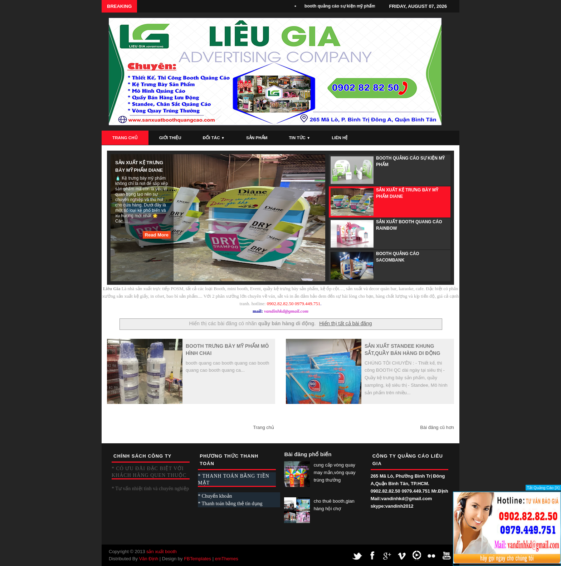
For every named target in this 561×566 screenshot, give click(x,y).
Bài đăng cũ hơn (437, 427)
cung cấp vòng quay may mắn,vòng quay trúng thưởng (335, 472)
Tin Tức (299, 137)
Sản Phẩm (256, 137)
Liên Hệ (340, 137)
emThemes (226, 558)
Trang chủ (263, 427)
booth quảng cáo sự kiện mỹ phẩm (342, 6)
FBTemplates (197, 558)
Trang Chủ (125, 137)
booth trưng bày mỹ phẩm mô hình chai (227, 349)
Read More (157, 235)
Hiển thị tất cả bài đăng (345, 323)
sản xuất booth (161, 551)
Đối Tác (214, 137)
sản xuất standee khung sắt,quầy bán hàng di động (402, 349)
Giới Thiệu (170, 137)
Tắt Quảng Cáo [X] (543, 488)
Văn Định (148, 558)
